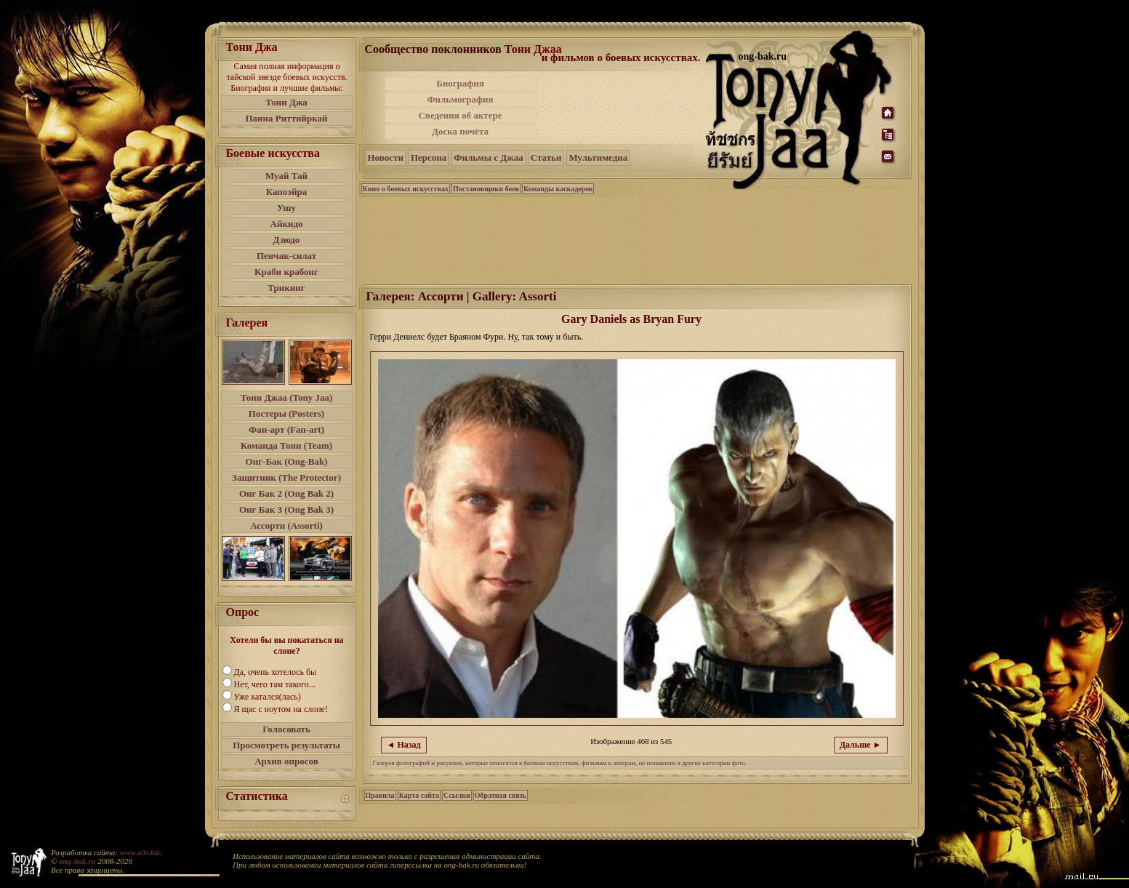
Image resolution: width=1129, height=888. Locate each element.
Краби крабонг (286, 271)
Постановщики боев (486, 189)
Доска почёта (460, 131)
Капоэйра (287, 191)
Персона (428, 157)
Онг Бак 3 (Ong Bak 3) (286, 509)
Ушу (286, 207)
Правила (380, 795)
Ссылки (456, 795)
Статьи (546, 157)
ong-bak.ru (77, 861)
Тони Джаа (533, 49)
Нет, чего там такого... (275, 684)
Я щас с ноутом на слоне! (281, 709)
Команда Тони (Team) (286, 445)
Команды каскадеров (557, 189)
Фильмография (460, 99)
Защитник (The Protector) (286, 477)
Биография (460, 83)
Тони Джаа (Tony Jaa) (287, 397)
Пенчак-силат (286, 255)
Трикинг (286, 287)
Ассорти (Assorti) (286, 525)
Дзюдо (286, 239)
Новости (385, 157)
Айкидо (286, 223)
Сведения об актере (460, 115)
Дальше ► (861, 745)
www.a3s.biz (140, 852)
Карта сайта (419, 795)
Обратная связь (500, 795)
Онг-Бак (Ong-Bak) (287, 461)
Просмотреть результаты (286, 745)
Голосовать (286, 729)
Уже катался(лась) (267, 697)
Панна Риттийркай (286, 118)
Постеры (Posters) (286, 413)
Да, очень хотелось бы (275, 672)
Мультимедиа (597, 157)
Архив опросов (286, 761)
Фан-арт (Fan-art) (286, 429)
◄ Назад (404, 745)
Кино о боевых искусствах (406, 189)
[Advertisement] (622, 107)
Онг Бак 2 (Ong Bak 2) (286, 493)
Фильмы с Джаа (488, 157)
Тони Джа (286, 102)
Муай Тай (286, 175)
